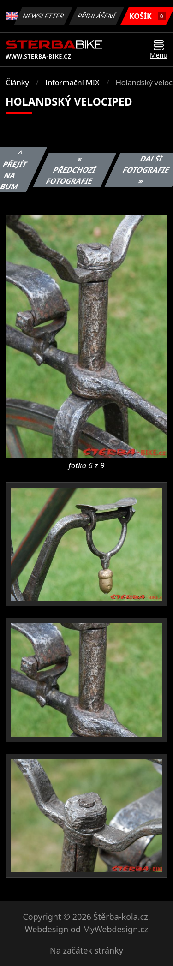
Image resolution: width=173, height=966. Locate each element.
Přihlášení (97, 16)
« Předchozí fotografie (71, 170)
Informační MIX (72, 82)
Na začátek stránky (86, 950)
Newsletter (43, 16)
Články (17, 82)
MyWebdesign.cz (115, 929)
